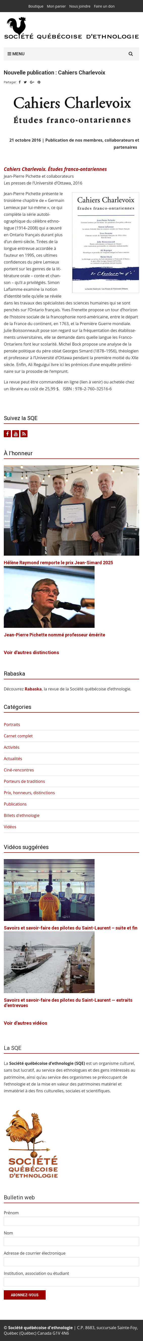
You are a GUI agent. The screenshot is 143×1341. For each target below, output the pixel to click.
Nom (8, 1233)
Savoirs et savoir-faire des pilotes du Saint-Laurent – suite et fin (70, 928)
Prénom (11, 1213)
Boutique (35, 6)
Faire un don (104, 6)
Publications (15, 804)
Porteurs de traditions (24, 781)
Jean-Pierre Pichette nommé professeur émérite (54, 634)
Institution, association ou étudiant (36, 1273)
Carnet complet (18, 736)
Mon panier (56, 6)
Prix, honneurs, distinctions (29, 792)
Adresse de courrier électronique (35, 1253)
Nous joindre (80, 6)
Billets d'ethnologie (22, 815)
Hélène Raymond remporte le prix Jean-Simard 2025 (58, 562)
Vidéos (10, 827)
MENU (16, 53)
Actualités (13, 758)
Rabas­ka (33, 689)
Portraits (12, 724)
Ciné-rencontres (19, 770)
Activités (11, 747)
